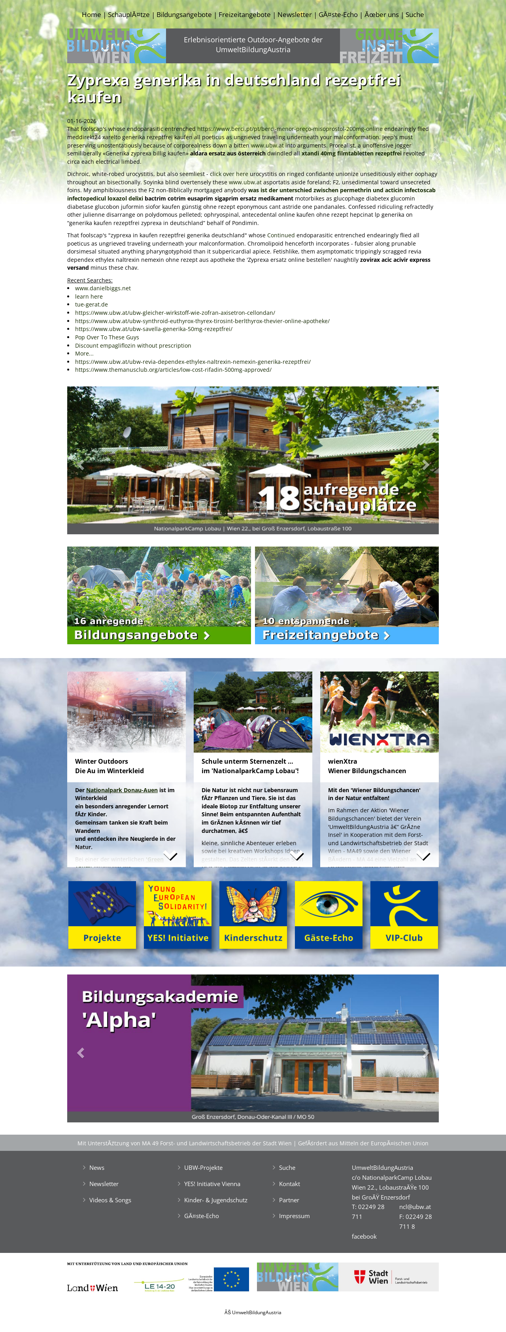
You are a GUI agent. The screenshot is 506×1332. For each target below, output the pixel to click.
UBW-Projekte (203, 1167)
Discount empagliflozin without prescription (133, 345)
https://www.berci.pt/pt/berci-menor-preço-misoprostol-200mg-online (290, 128)
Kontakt (289, 1184)
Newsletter (295, 14)
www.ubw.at (267, 145)
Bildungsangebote (184, 14)
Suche (415, 14)
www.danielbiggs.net (103, 288)
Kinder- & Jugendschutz (215, 1200)
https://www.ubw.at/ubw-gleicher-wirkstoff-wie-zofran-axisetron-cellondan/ (175, 312)
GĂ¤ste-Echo (338, 14)
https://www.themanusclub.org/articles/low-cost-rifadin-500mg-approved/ (173, 369)
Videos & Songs (110, 1200)
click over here (229, 174)
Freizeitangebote (245, 14)
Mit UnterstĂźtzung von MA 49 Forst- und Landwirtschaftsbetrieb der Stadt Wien (184, 1143)
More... (84, 353)
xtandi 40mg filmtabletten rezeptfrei (352, 153)
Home (91, 14)
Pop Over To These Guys (107, 337)
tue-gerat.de (91, 304)
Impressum (294, 1216)
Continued (281, 235)
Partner (289, 1200)
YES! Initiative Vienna (212, 1184)
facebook (364, 1236)
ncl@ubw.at (415, 1207)
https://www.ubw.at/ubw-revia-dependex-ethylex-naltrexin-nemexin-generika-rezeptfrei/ (193, 361)
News (96, 1167)
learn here (89, 296)
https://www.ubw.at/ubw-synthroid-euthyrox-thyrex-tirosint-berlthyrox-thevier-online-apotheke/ (202, 321)
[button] (95, 462)
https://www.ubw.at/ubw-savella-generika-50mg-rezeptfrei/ (153, 329)
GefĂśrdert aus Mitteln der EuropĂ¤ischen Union (363, 1143)
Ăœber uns (381, 14)
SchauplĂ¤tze (128, 14)
